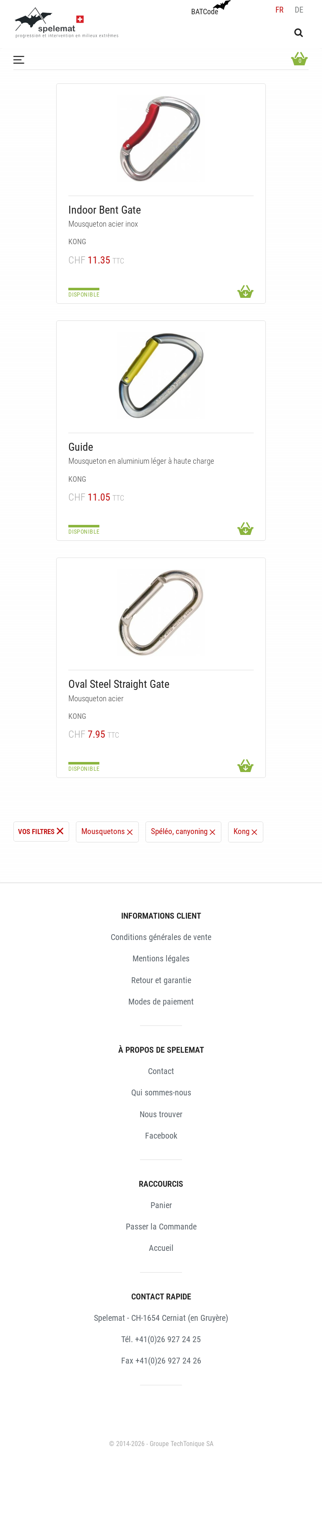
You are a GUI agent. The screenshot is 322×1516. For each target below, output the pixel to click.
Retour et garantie (161, 980)
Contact (161, 1071)
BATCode (210, 8)
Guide (80, 447)
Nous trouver (161, 1114)
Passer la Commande (161, 1227)
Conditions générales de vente (161, 937)
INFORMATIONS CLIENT (161, 916)
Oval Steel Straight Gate (118, 684)
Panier (161, 1205)
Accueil (161, 1248)
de (299, 10)
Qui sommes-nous (161, 1092)
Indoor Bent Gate (104, 210)
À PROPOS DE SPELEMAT (161, 1050)
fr (279, 10)
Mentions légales (161, 958)
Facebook (161, 1136)
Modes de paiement (161, 1002)
